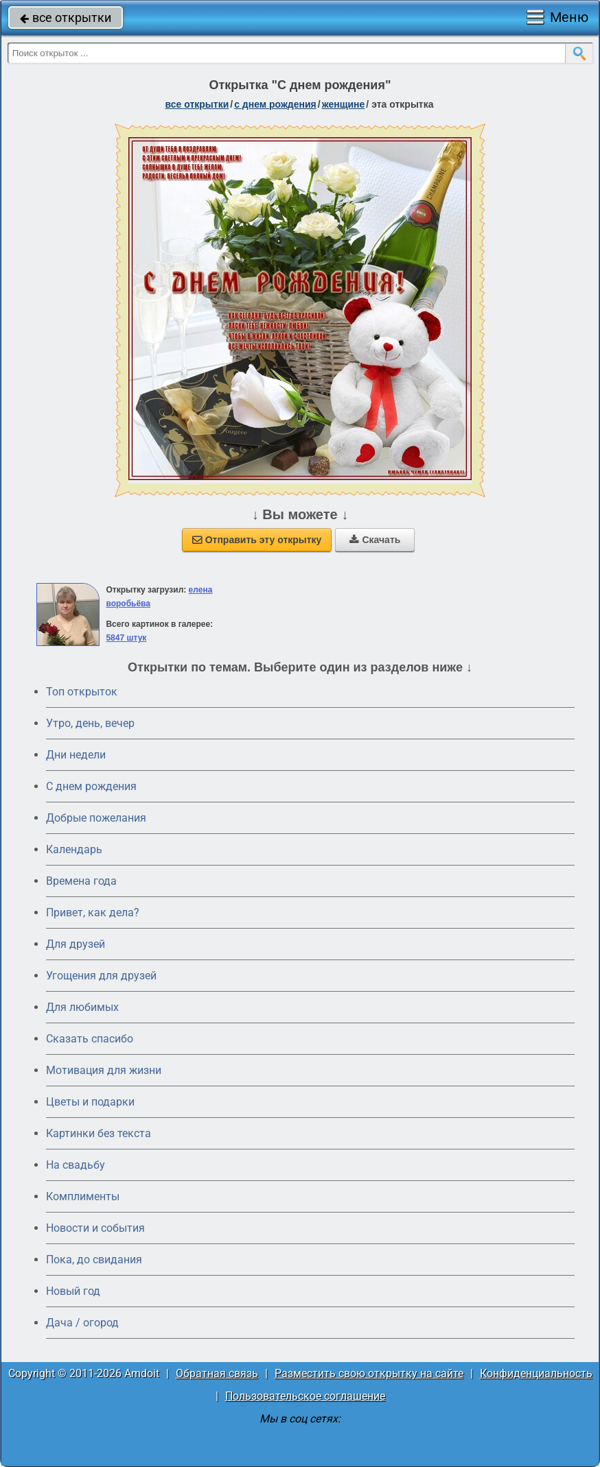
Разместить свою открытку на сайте (369, 1373)
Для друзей (75, 944)
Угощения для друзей (101, 975)
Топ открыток (81, 691)
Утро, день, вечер (90, 723)
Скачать (374, 539)
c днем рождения (275, 104)
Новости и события (95, 1228)
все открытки (65, 17)
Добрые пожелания (96, 817)
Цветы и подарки (90, 1101)
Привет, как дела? (92, 912)
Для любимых (82, 1007)
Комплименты (82, 1196)
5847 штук (126, 638)
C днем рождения (91, 786)
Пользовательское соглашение (305, 1396)
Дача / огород (82, 1322)
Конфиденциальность (536, 1373)
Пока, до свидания (94, 1259)
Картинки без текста (98, 1133)
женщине (343, 104)
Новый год (73, 1291)
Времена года (81, 880)
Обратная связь (217, 1373)
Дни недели (76, 754)
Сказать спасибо (89, 1038)
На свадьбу (75, 1164)
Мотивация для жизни (103, 1070)
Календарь (74, 849)
